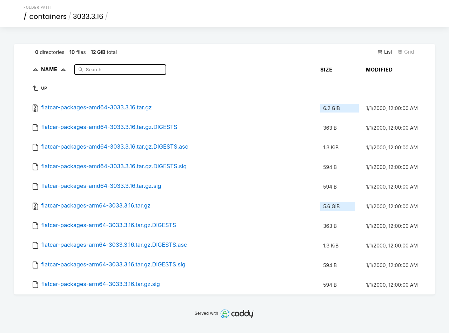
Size (326, 70)
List (384, 52)
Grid (405, 52)
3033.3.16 (88, 16)
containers (48, 16)
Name (55, 69)
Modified (379, 70)
